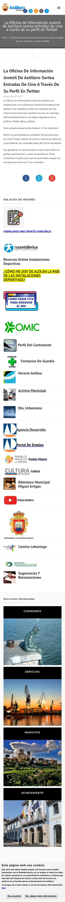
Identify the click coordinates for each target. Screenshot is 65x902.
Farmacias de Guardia (37, 361)
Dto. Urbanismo (30, 408)
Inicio (4, 37)
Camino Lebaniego (32, 546)
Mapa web (43, 891)
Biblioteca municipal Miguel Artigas (34, 484)
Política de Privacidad (14, 891)
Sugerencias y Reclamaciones (29, 575)
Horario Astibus (30, 373)
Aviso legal (31, 891)
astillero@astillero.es (34, 884)
